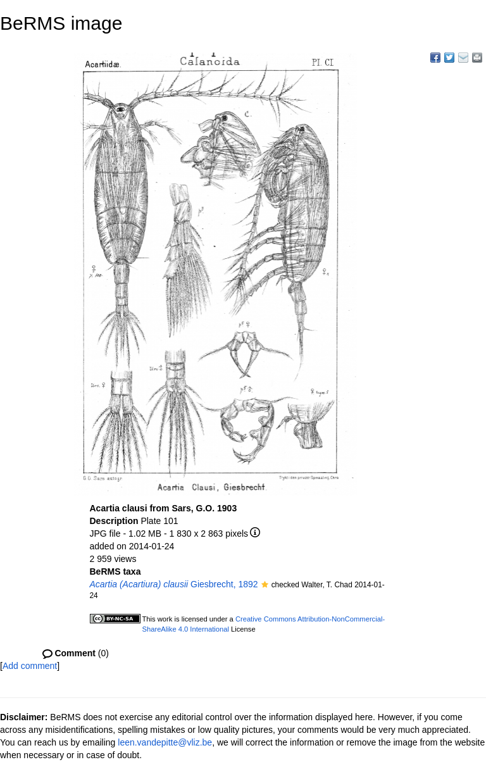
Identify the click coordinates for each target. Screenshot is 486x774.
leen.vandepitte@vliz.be (165, 742)
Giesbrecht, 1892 (174, 584)
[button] (264, 585)
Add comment (30, 666)
